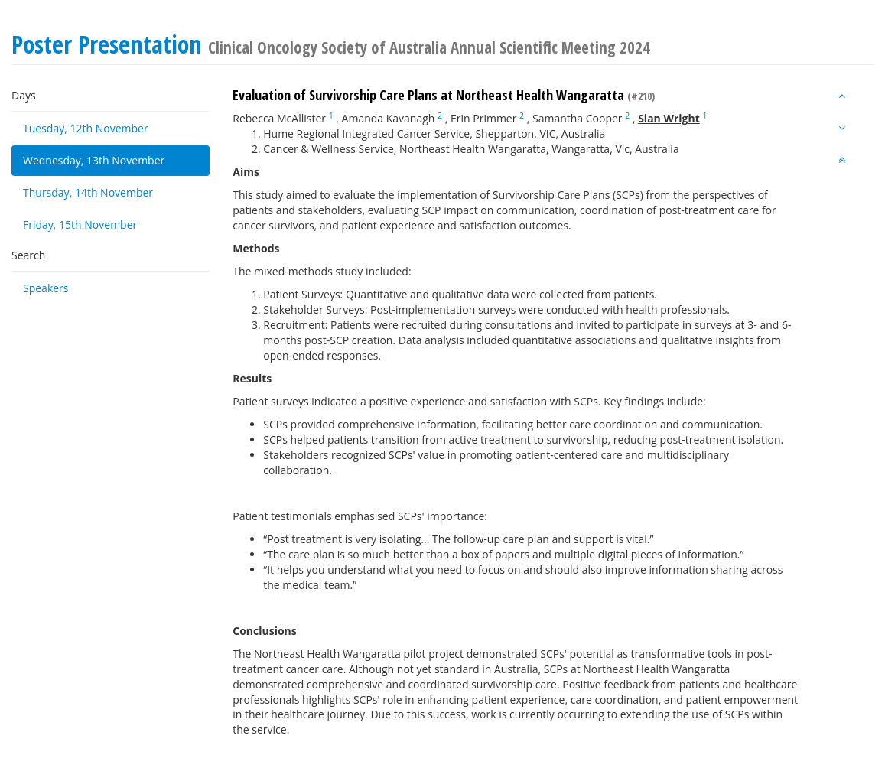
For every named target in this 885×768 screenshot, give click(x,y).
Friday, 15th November (80, 224)
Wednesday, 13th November (93, 160)
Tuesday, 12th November (85, 128)
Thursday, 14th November (88, 192)
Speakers (46, 288)
